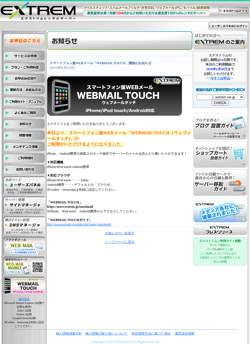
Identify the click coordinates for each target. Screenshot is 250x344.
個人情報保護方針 (69, 333)
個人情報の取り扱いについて (106, 333)
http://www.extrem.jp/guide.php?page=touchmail (79, 224)
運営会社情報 (184, 333)
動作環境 (24, 299)
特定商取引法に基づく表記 (151, 333)
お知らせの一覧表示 (119, 233)
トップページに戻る (119, 242)
